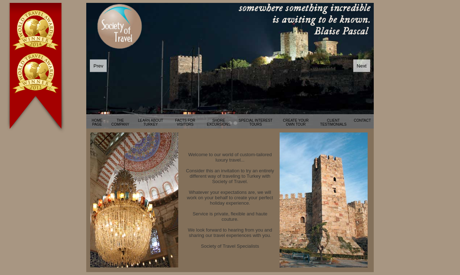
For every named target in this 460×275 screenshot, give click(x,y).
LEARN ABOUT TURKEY (150, 122)
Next (362, 66)
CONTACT (362, 120)
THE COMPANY (120, 122)
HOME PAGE (97, 122)
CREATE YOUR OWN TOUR (295, 122)
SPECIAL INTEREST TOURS (255, 122)
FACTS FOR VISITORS (185, 122)
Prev (98, 66)
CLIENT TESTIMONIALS (333, 122)
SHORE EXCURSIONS (218, 122)
